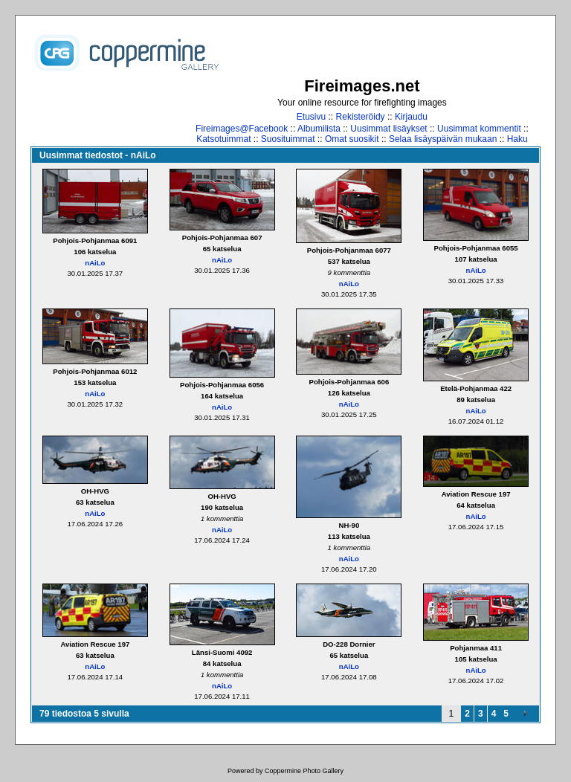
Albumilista (319, 128)
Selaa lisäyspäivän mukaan (443, 139)
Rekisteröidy (360, 117)
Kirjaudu (411, 117)
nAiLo (95, 263)
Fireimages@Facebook (242, 128)
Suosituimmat (288, 139)
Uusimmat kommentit (479, 128)
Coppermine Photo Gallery (304, 771)
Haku (517, 139)
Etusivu (311, 117)
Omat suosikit (352, 139)
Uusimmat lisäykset (388, 128)
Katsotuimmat (223, 139)
